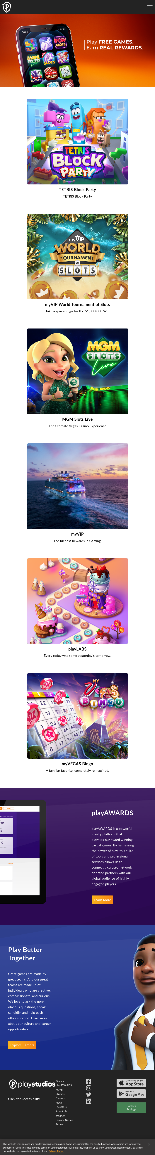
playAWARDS (64, 1085)
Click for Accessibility (24, 1099)
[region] (77, 1147)
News (59, 1102)
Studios (60, 1093)
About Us (61, 1111)
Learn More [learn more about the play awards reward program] (102, 900)
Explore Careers (22, 1045)
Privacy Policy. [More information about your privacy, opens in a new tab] (56, 1151)
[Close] (149, 1144)
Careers (60, 1098)
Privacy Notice (64, 1119)
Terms (59, 1124)
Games (60, 1081)
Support (60, 1115)
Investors (61, 1106)
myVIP (59, 1089)
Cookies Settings (131, 1107)
